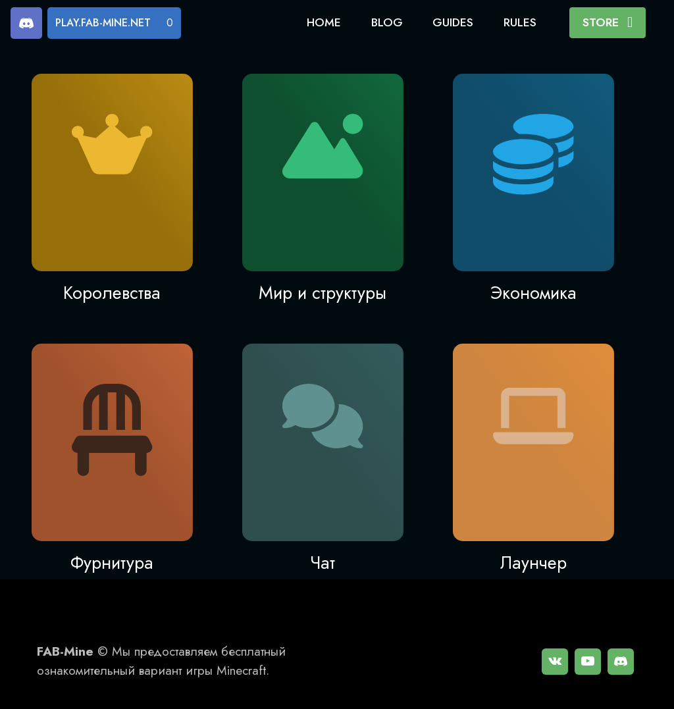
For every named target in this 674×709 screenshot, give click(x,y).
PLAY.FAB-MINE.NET (103, 22)
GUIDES (452, 22)
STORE (608, 22)
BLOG (387, 22)
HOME (324, 22)
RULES (520, 22)
